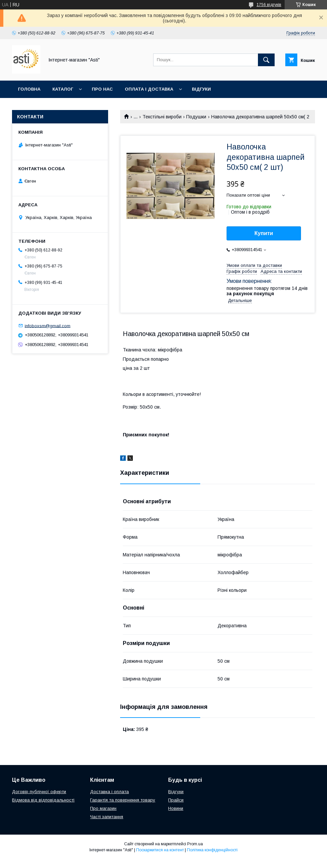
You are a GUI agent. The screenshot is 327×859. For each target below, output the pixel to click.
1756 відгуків (269, 4)
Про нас (102, 89)
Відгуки (201, 89)
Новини (175, 808)
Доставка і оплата (109, 791)
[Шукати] (266, 59)
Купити (264, 233)
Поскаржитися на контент (160, 850)
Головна (29, 89)
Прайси (176, 799)
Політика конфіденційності (212, 850)
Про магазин (103, 808)
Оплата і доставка (149, 89)
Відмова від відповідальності (43, 799)
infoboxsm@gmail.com (47, 325)
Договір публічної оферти (39, 791)
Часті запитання (106, 816)
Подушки (196, 116)
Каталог (62, 89)
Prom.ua (195, 844)
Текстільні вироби (162, 116)
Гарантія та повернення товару (122, 799)
